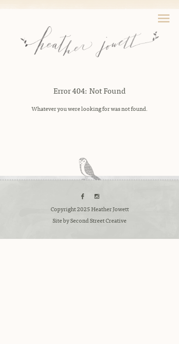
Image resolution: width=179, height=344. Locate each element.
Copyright (63, 209)
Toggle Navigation (163, 18)
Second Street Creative (98, 220)
